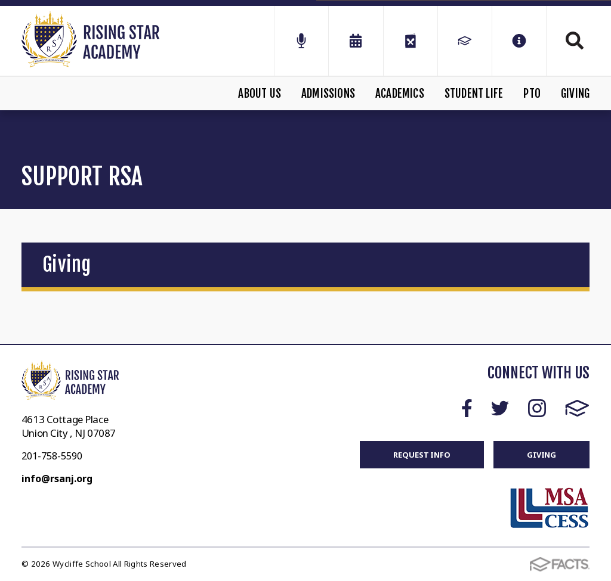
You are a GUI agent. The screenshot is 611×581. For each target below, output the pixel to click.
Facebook (467, 408)
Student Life (474, 93)
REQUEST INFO (421, 454)
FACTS (577, 408)
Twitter (500, 408)
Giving (575, 93)
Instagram (537, 408)
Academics (399, 93)
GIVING (541, 454)
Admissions (328, 93)
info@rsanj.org (56, 478)
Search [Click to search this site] (575, 40)
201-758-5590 (51, 455)
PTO (532, 93)
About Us (259, 93)
